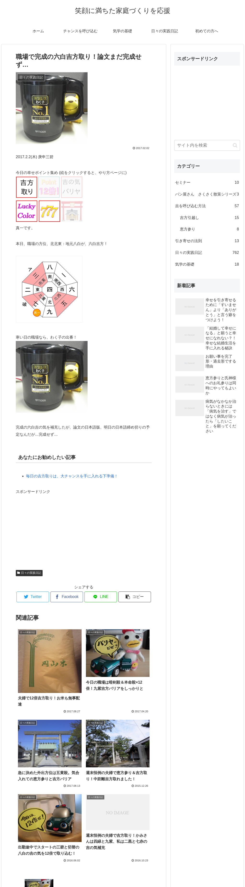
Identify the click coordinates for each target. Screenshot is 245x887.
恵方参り (209, 229)
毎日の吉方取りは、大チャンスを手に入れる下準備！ (72, 476)
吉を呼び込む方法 (207, 206)
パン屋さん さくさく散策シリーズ (207, 194)
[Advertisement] (52, 525)
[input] (207, 145)
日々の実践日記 (29, 573)
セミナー (207, 182)
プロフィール (122, 872)
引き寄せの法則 (207, 241)
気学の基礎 (207, 264)
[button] (235, 145)
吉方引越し (209, 217)
